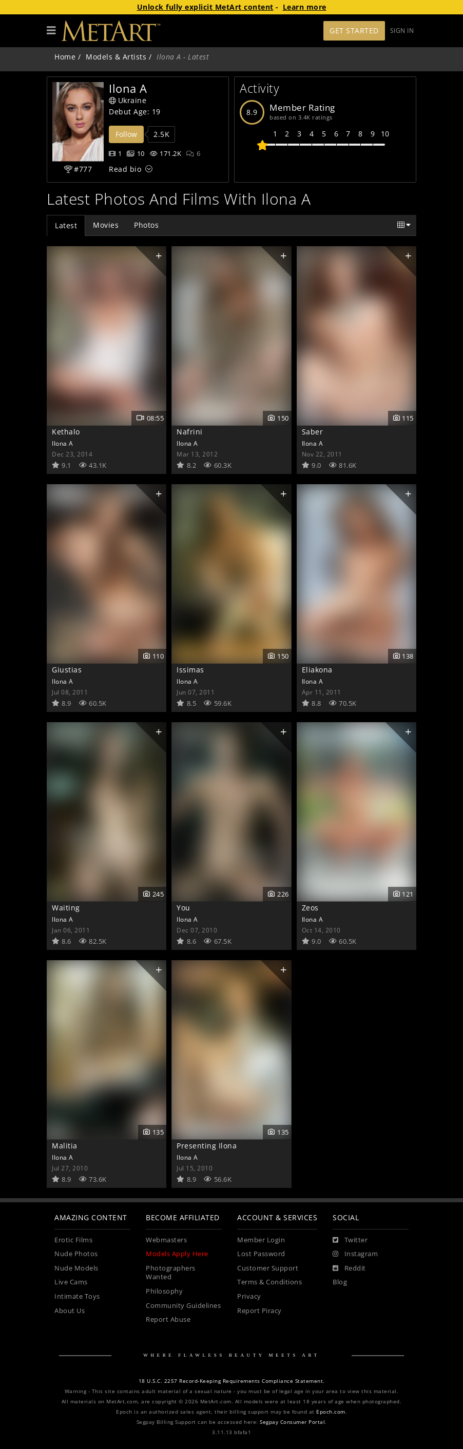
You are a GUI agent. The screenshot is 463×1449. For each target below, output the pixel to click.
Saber (312, 431)
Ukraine (127, 100)
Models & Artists (116, 57)
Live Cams (71, 1282)
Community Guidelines (183, 1305)
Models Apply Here (177, 1253)
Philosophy (164, 1291)
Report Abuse (168, 1319)
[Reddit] (349, 1268)
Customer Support (267, 1268)
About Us (69, 1310)
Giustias (67, 669)
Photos (146, 225)
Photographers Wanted (171, 1273)
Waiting (66, 907)
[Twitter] (350, 1240)
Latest (66, 225)
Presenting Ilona (207, 1145)
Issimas (190, 669)
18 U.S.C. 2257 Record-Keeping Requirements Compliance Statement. (232, 1381)
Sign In (402, 30)
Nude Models (76, 1268)
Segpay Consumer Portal (292, 1422)
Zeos (310, 907)
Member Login (261, 1240)
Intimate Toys (77, 1296)
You (183, 907)
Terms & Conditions (269, 1282)
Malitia (65, 1145)
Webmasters (166, 1240)
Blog (340, 1282)
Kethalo (66, 431)
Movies (106, 225)
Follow (126, 134)
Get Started (354, 30)
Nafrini (190, 431)
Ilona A (62, 443)
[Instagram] (355, 1254)
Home (64, 57)
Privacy (249, 1296)
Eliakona (317, 669)
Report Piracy (259, 1310)
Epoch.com (330, 1411)
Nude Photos (76, 1253)
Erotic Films (73, 1240)
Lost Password (261, 1253)
